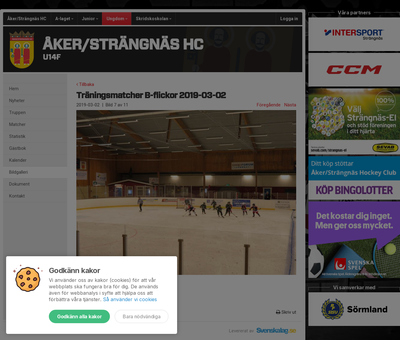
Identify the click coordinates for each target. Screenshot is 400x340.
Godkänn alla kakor (79, 316)
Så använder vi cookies (130, 299)
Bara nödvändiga (141, 316)
